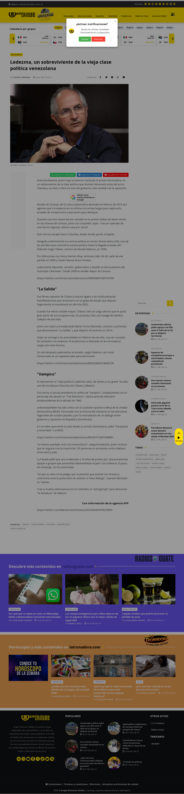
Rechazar (98, 39)
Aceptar (85, 39)
